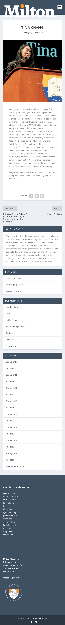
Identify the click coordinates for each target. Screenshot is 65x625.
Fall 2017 (10, 460)
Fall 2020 (10, 420)
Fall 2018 (10, 447)
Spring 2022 (11, 401)
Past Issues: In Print (15, 466)
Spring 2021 (11, 414)
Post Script (11, 346)
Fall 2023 (10, 381)
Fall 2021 (10, 407)
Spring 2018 (11, 453)
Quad (8, 313)
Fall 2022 (10, 394)
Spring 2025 (11, 362)
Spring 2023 (11, 388)
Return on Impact (14, 291)
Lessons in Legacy (14, 278)
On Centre (10, 333)
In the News (11, 320)
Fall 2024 (10, 368)
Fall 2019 (10, 433)
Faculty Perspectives (15, 326)
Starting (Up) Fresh (15, 284)
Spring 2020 (11, 427)
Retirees (10, 339)
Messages (27, 32)
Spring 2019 (37, 32)
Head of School (13, 307)
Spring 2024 (11, 375)
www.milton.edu (40, 618)
